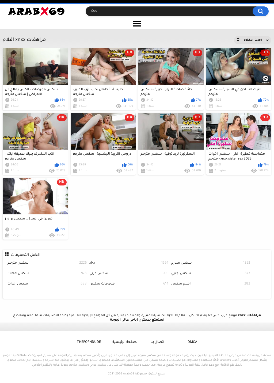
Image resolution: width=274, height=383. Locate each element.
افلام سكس (210, 284)
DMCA (192, 342)
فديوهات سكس (129, 284)
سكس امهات (47, 273)
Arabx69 (128, 374)
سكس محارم (210, 263)
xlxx (129, 263)
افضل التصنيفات (25, 255)
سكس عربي (129, 273)
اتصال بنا (157, 342)
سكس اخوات (47, 284)
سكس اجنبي (210, 273)
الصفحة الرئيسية (125, 342)
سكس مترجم (47, 263)
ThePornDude (89, 342)
